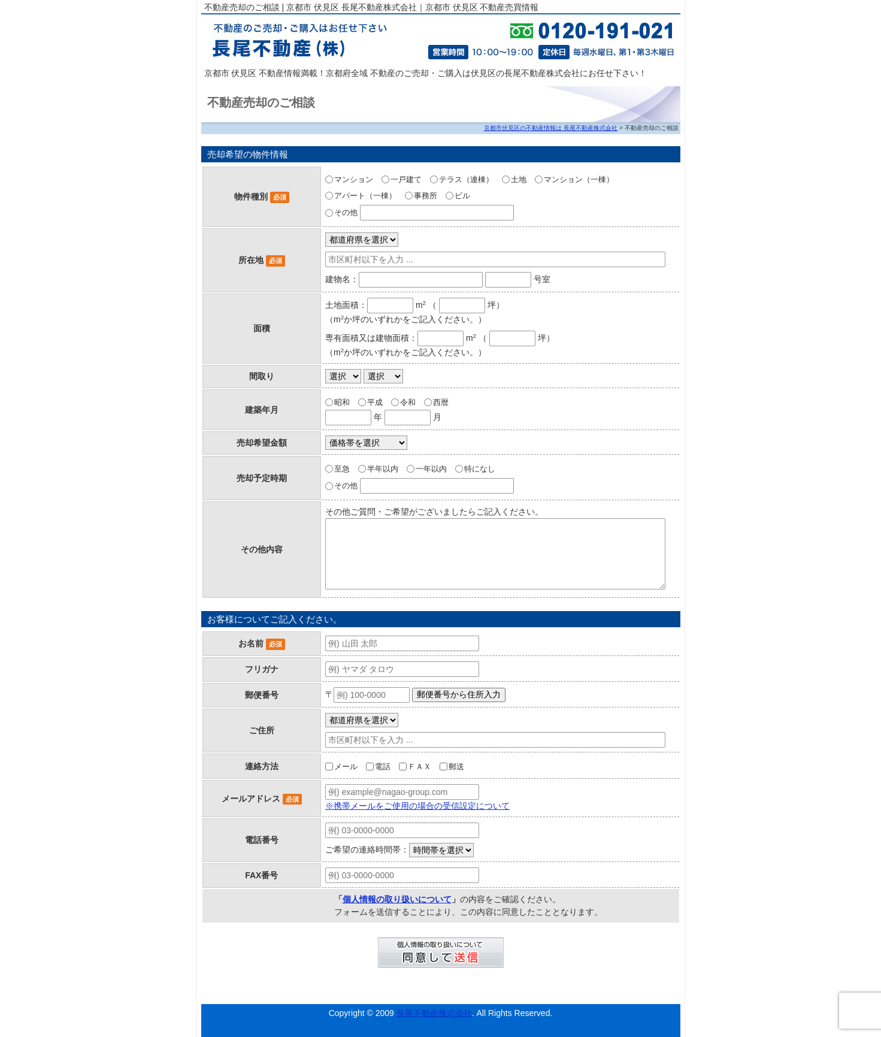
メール (346, 766)
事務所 (425, 195)
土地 (518, 179)
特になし (479, 468)
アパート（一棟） (365, 195)
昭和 (342, 402)
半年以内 (382, 468)
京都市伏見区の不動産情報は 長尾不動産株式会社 (550, 128)
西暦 (441, 402)
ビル (462, 195)
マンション (353, 179)
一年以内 (431, 468)
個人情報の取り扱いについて (397, 899)
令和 (408, 402)
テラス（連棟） (466, 179)
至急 (342, 468)
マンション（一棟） (579, 179)
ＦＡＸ (419, 766)
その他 (346, 212)
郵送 (456, 766)
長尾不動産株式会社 (434, 1013)
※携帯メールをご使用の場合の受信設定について (417, 806)
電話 (382, 766)
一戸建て (406, 179)
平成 (375, 402)
